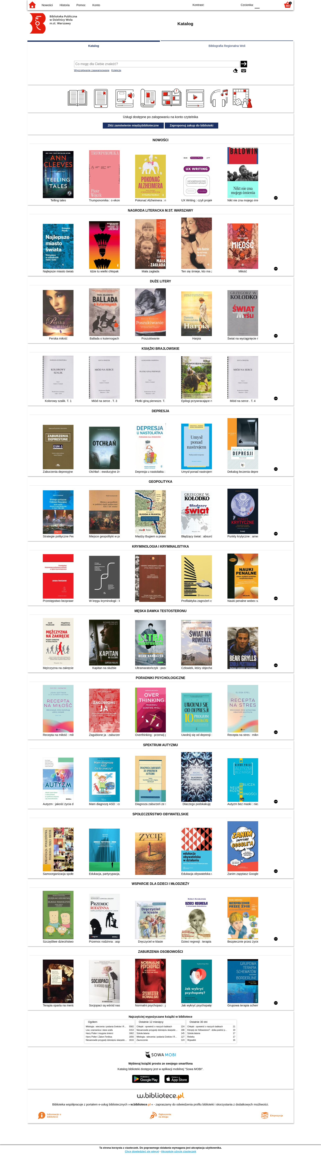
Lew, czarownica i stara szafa (99, 1030)
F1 (264, 4)
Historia (65, 5)
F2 (274, 4)
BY (234, 4)
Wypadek (191, 1040)
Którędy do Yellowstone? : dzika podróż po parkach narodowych (216, 1030)
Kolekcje (116, 70)
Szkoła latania (143, 1033)
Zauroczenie (142, 1040)
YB (225, 4)
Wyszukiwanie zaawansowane (92, 70)
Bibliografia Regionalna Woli (227, 45)
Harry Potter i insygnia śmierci (99, 1033)
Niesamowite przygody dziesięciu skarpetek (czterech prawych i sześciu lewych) (122, 1040)
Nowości (47, 5)
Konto (96, 5)
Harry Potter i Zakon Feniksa (99, 1037)
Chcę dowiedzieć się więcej (142, 1151)
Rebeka (190, 1037)
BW (217, 4)
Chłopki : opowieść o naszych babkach (154, 1026)
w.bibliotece (141, 1104)
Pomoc (81, 5)
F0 (257, 4)
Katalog (93, 45)
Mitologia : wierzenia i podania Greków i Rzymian (108, 1026)
